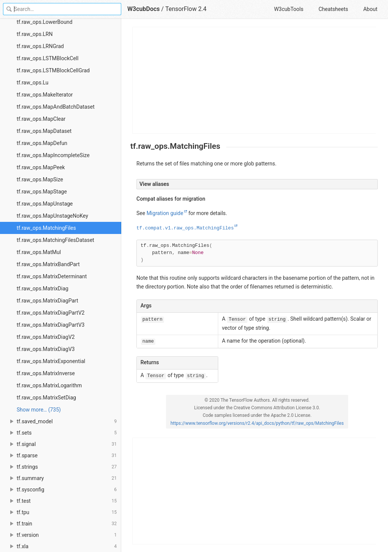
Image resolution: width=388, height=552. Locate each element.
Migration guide (165, 213)
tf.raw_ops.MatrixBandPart (48, 264)
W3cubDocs (143, 8)
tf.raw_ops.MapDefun (42, 143)
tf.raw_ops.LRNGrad (40, 46)
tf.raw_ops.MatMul (39, 252)
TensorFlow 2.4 (186, 8)
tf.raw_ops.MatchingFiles (46, 228)
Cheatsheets (333, 9)
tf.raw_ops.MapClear (41, 119)
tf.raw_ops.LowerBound (44, 22)
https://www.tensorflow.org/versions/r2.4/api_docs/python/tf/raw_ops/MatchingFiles (257, 423)
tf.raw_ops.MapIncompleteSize (53, 155)
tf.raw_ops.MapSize (40, 179)
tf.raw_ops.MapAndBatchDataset (55, 107)
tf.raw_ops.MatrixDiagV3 (46, 349)
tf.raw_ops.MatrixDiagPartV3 (50, 325)
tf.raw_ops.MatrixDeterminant (52, 276)
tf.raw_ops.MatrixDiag (42, 288)
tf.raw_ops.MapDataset (44, 131)
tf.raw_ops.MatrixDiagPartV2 (50, 313)
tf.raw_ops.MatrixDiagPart (47, 301)
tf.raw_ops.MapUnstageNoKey (52, 216)
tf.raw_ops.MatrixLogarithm (49, 385)
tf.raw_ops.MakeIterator (45, 95)
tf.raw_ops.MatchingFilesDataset (55, 240)
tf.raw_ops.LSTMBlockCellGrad (53, 70)
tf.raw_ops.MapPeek (41, 167)
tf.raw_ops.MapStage (42, 192)
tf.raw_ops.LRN (35, 34)
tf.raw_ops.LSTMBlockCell (47, 58)
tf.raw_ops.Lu (32, 83)
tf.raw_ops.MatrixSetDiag (46, 398)
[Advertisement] (254, 80)
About (370, 9)
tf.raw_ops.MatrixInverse (46, 373)
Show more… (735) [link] (39, 410)
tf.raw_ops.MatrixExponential (51, 361)
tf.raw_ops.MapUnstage (45, 204)
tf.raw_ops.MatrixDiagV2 (46, 337)
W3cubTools (288, 9)
